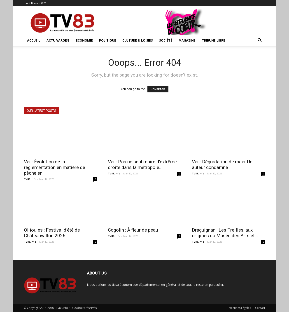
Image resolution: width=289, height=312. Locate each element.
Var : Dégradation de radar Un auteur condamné (222, 164)
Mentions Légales (240, 308)
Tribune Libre (213, 40)
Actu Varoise (58, 40)
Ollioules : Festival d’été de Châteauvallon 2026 (52, 232)
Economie (84, 40)
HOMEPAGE (158, 89)
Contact (260, 308)
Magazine (187, 40)
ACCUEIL (33, 40)
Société (165, 40)
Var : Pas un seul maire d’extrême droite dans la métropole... (142, 164)
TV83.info (30, 179)
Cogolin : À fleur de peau (133, 230)
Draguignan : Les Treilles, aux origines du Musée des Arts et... (225, 232)
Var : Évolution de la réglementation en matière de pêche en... (54, 167)
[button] (259, 41)
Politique (107, 40)
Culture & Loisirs (137, 40)
